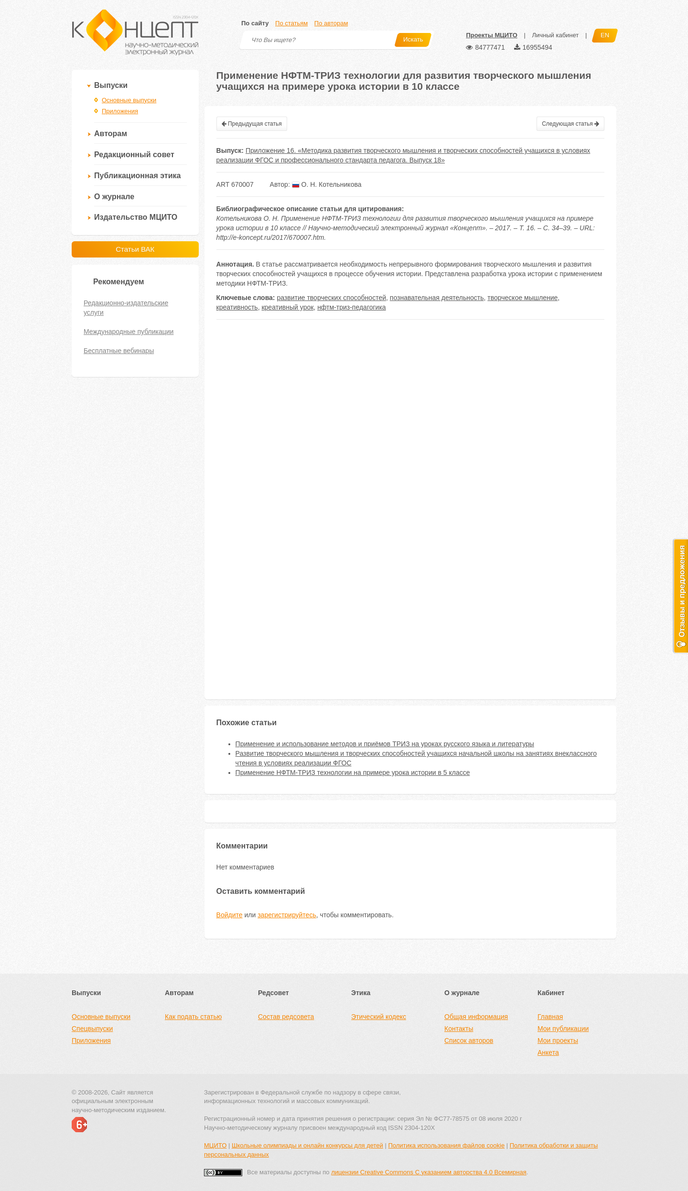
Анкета (548, 1052)
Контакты (458, 1028)
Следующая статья (570, 123)
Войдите (229, 915)
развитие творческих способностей (331, 297)
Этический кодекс (378, 1016)
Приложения (120, 111)
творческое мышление (522, 297)
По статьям (291, 23)
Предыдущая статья (252, 123)
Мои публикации (563, 1028)
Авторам (110, 133)
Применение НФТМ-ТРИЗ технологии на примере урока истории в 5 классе (353, 772)
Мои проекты (558, 1040)
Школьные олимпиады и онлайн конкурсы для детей (307, 1145)
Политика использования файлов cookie (446, 1145)
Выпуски (111, 85)
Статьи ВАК (135, 249)
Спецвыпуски (92, 1028)
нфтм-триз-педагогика (351, 307)
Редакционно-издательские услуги (126, 307)
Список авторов (468, 1040)
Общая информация (476, 1016)
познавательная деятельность (437, 297)
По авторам (331, 23)
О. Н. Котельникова (327, 184)
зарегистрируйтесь (287, 915)
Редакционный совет (134, 154)
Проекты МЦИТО (491, 35)
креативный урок (287, 307)
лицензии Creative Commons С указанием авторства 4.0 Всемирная (429, 1172)
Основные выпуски (129, 100)
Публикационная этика (137, 176)
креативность (237, 307)
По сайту (255, 23)
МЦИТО (215, 1145)
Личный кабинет (555, 35)
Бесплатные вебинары (119, 350)
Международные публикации (128, 331)
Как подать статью (193, 1016)
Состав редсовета (286, 1016)
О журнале (114, 197)
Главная (550, 1016)
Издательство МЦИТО (135, 217)
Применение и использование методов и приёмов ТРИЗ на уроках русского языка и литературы (385, 744)
